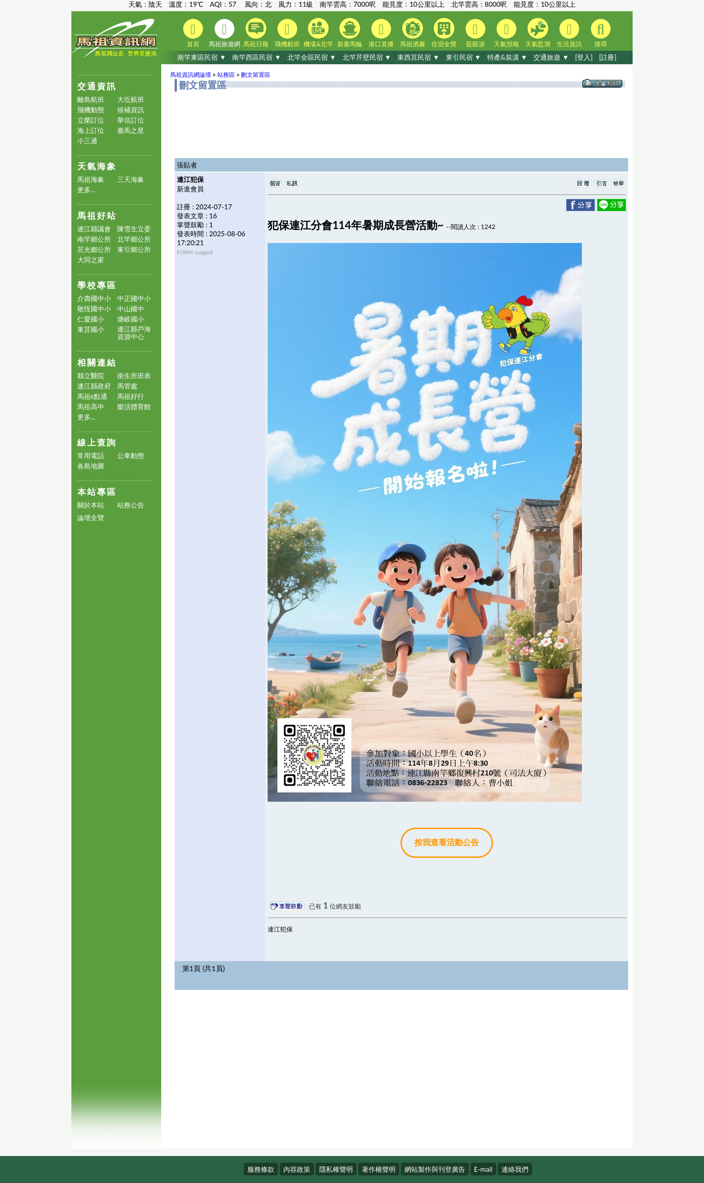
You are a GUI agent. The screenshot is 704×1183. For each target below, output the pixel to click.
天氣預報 (506, 33)
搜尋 (601, 33)
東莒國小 (90, 329)
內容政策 (296, 1169)
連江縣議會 (94, 229)
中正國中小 (134, 298)
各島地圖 (90, 466)
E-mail (483, 1169)
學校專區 (97, 285)
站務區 (226, 74)
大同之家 (90, 260)
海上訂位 (90, 130)
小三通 (87, 141)
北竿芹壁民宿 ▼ (367, 57)
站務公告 (130, 505)
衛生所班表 (134, 376)
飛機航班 (287, 33)
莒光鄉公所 (94, 249)
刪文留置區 (255, 74)
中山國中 (130, 309)
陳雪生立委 (134, 229)
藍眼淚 (475, 33)
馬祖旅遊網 (224, 33)
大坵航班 (130, 99)
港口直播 (381, 33)
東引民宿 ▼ (463, 57)
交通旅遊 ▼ (551, 57)
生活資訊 (569, 33)
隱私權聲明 (336, 1169)
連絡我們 (515, 1169)
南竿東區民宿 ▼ (201, 57)
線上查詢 (97, 442)
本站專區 (97, 491)
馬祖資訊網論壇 (190, 74)
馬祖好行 (130, 396)
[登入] (584, 57)
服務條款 (260, 1169)
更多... (86, 190)
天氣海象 (97, 166)
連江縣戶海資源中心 (134, 332)
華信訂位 (130, 120)
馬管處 (127, 386)
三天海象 (130, 179)
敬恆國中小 (94, 309)
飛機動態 (90, 110)
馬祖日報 (255, 33)
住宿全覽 (444, 33)
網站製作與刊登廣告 (435, 1169)
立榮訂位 (90, 120)
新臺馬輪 (349, 33)
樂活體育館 (134, 407)
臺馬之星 (130, 130)
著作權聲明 (379, 1169)
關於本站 (90, 505)
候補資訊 (130, 110)
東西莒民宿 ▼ (418, 57)
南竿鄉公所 (94, 239)
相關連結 (97, 362)
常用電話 (90, 455)
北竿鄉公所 (134, 239)
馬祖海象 (90, 179)
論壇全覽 (90, 517)
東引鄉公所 (134, 249)
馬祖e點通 (92, 396)
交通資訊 (97, 86)
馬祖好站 (97, 215)
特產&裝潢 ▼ (507, 57)
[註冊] (607, 57)
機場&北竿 (318, 33)
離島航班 (90, 99)
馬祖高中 (90, 407)
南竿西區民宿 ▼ (256, 57)
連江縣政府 (94, 386)
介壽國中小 (94, 298)
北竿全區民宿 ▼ (311, 57)
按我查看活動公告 (446, 842)
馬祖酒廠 (412, 33)
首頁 (193, 33)
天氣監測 (537, 33)
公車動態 (130, 455)
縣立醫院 (90, 376)
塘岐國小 (130, 319)
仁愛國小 (90, 319)
